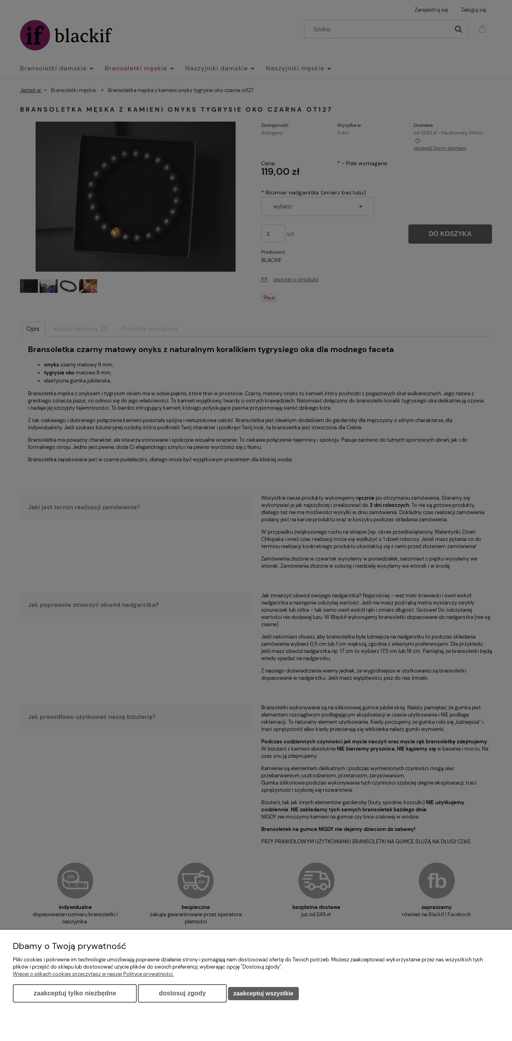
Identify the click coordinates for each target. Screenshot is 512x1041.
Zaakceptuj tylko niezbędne (75, 993)
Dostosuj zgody (182, 993)
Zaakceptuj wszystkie (263, 993)
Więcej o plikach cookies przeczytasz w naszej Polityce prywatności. (93, 974)
